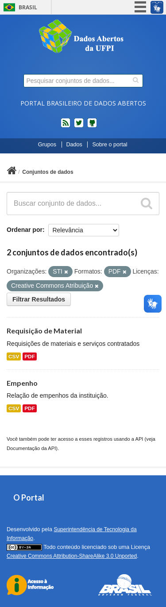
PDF (29, 356)
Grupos (47, 144)
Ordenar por (24, 229)
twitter (78, 126)
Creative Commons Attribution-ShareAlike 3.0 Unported (72, 556)
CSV (13, 356)
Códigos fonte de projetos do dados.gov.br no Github (92, 126)
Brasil (28, 7)
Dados (74, 144)
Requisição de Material (44, 330)
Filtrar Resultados (38, 299)
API (139, 439)
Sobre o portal (109, 144)
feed (65, 126)
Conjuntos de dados (47, 172)
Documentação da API (31, 448)
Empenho (22, 383)
